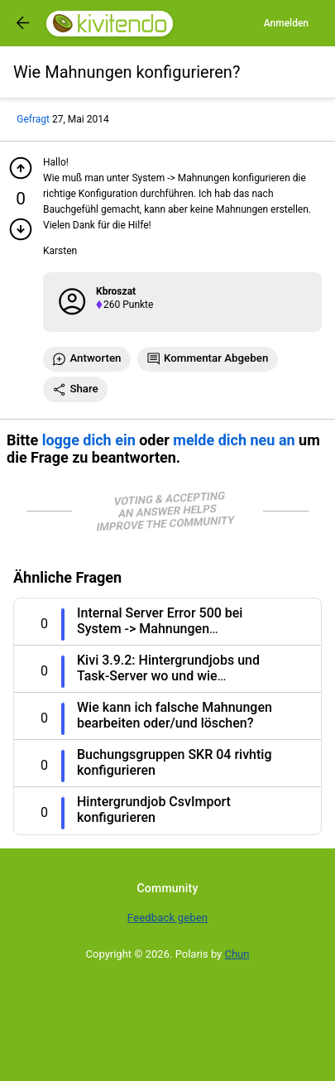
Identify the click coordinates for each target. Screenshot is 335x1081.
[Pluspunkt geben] (20, 168)
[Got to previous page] (23, 23)
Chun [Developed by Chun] (237, 954)
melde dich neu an (233, 440)
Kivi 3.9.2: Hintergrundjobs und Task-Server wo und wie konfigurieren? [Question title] (168, 675)
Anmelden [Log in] (286, 23)
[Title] (126, 72)
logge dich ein (89, 440)
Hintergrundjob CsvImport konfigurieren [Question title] (154, 809)
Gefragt (33, 119)
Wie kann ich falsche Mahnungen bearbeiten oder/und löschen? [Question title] (174, 715)
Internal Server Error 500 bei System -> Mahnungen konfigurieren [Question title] (159, 628)
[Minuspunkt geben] (20, 229)
